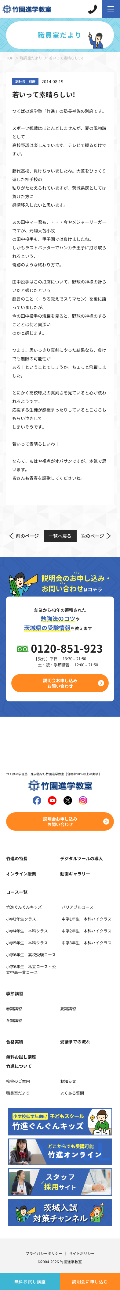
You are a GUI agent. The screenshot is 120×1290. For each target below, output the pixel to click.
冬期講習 (14, 1020)
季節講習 (14, 993)
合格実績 (14, 1042)
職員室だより (31, 57)
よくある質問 (72, 1093)
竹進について (19, 1066)
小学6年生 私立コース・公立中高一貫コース (31, 969)
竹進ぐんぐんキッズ (24, 907)
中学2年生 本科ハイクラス (86, 931)
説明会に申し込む (90, 1281)
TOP (9, 57)
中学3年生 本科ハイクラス (86, 943)
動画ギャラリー (75, 874)
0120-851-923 (67, 648)
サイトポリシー (82, 1253)
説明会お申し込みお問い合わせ (60, 683)
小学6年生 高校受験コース (31, 954)
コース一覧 (16, 892)
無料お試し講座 (30, 1281)
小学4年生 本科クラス (27, 931)
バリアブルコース (77, 907)
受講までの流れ (75, 1042)
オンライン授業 (21, 874)
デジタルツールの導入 (81, 858)
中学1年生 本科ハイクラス (86, 919)
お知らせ (68, 1081)
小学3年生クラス (21, 919)
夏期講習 (68, 1008)
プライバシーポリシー (44, 1253)
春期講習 (14, 1008)
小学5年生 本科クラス (27, 943)
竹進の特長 (16, 858)
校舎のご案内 (18, 1081)
